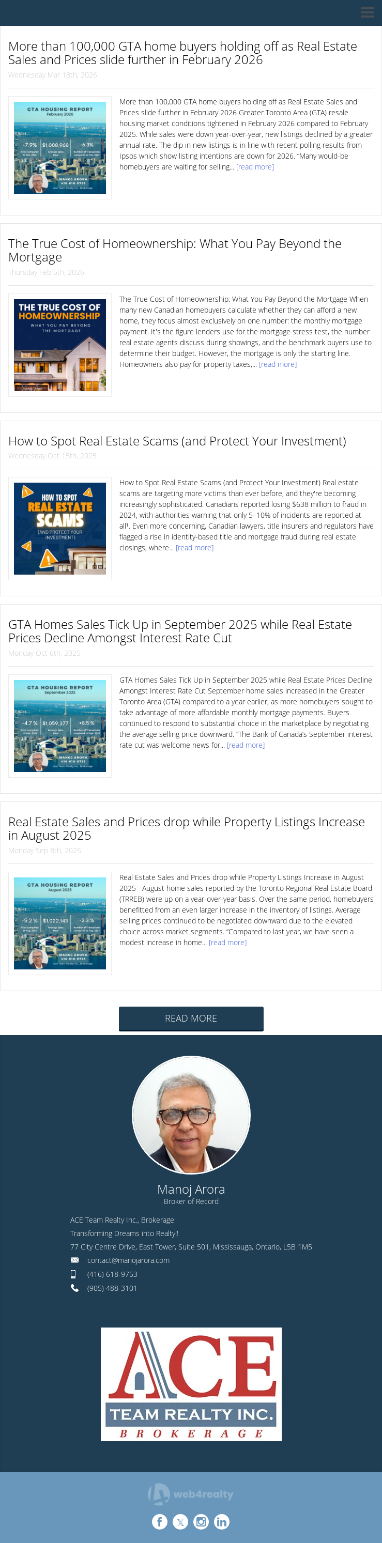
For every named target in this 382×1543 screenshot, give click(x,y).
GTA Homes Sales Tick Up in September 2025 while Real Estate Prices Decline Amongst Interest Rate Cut (180, 630)
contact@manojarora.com (128, 1260)
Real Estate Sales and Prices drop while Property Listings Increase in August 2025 (186, 828)
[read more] (255, 167)
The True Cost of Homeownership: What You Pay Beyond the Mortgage (175, 250)
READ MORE (191, 1018)
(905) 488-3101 (112, 1288)
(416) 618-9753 (112, 1274)
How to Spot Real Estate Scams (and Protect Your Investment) (177, 440)
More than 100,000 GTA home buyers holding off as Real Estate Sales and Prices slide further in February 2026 (182, 52)
